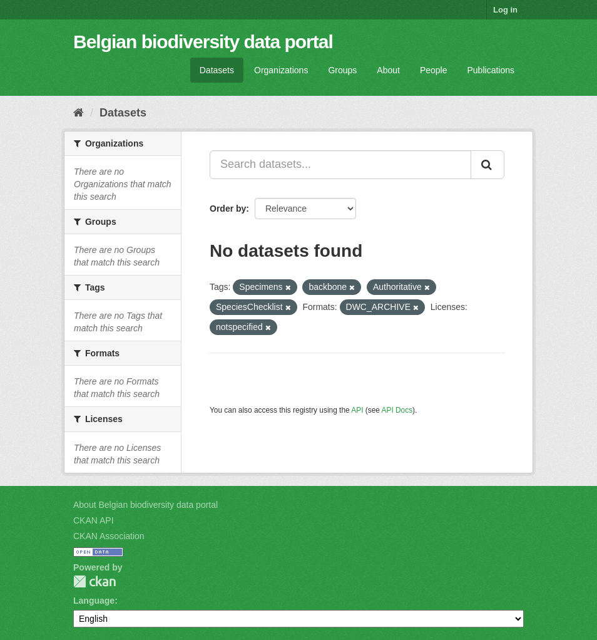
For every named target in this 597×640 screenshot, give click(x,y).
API (357, 410)
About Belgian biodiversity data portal (145, 505)
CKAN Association (109, 536)
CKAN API (93, 520)
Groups (342, 70)
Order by (228, 209)
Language (94, 601)
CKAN (94, 581)
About (388, 70)
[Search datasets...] (340, 164)
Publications (491, 70)
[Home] (78, 112)
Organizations (281, 70)
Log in (505, 9)
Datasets (217, 70)
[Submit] (487, 164)
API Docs (397, 410)
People (433, 70)
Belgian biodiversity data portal (203, 41)
